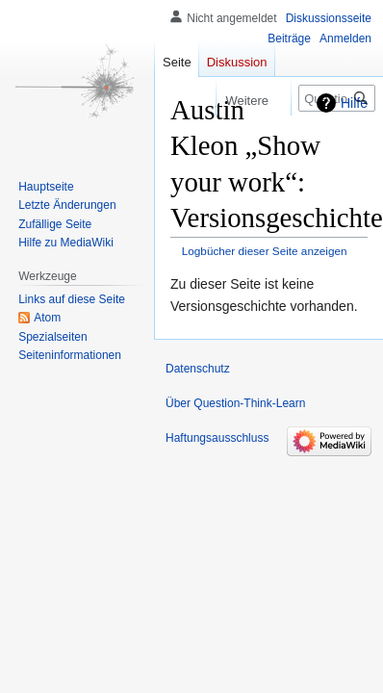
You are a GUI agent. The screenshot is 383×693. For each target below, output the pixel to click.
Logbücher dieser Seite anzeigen (264, 250)
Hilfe (354, 103)
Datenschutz (198, 368)
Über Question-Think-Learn (235, 403)
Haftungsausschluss (217, 438)
